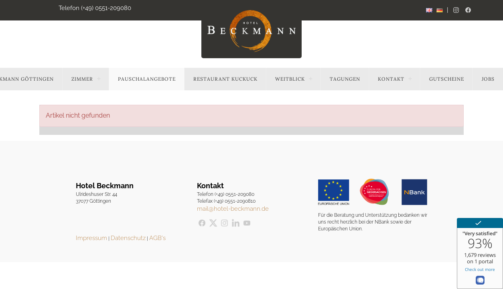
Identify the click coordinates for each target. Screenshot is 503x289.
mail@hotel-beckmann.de (233, 208)
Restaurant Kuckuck (225, 79)
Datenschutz (128, 238)
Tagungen (345, 79)
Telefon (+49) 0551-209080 (95, 8)
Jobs (488, 79)
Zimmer (82, 79)
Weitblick (290, 79)
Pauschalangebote (147, 79)
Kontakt (391, 79)
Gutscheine (446, 79)
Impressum (91, 238)
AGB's (157, 238)
